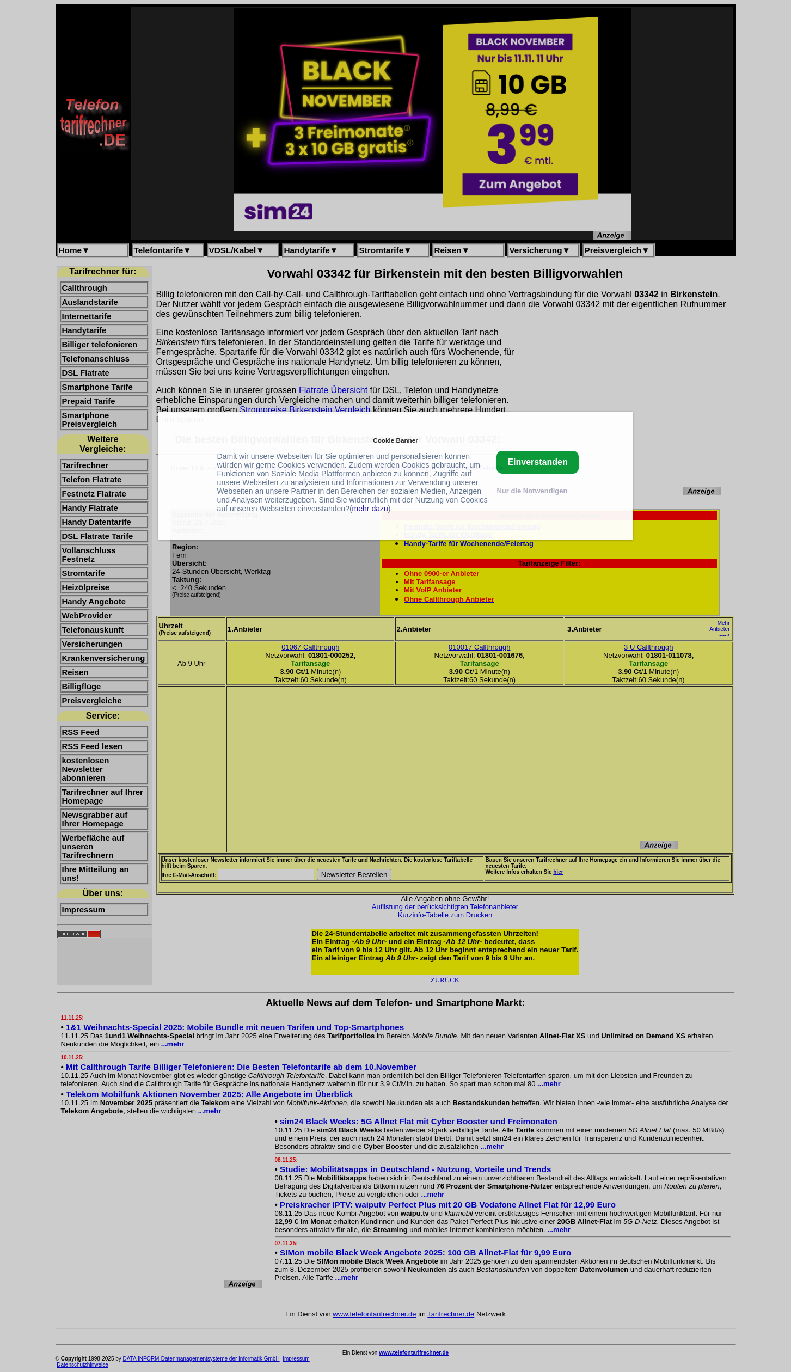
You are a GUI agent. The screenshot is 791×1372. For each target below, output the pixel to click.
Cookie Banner (395, 440)
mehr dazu (370, 508)
